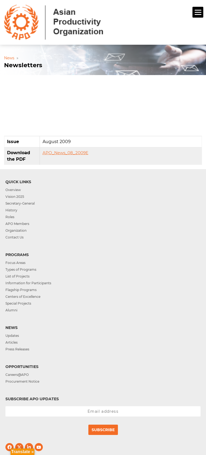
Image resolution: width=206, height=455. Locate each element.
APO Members (17, 224)
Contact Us (14, 237)
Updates (12, 336)
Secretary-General (20, 203)
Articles (11, 342)
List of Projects (17, 276)
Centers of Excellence (22, 297)
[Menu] (197, 12)
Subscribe (103, 429)
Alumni (11, 310)
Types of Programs (20, 269)
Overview (13, 190)
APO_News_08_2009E (65, 152)
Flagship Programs (21, 290)
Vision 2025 (14, 197)
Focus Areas (15, 263)
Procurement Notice (22, 381)
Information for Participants (28, 283)
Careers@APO (17, 375)
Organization (16, 230)
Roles (9, 217)
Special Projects (18, 303)
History (11, 210)
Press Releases (17, 349)
